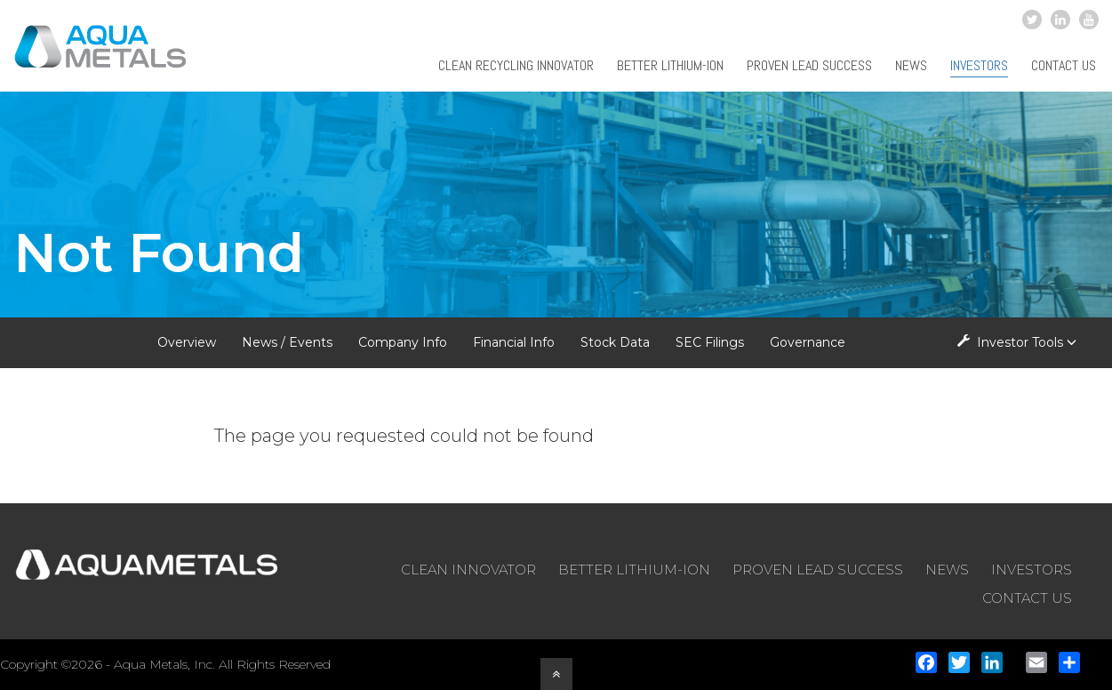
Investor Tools (1021, 342)
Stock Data (615, 342)
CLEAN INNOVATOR (468, 569)
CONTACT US (1027, 598)
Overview (186, 342)
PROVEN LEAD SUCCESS (817, 569)
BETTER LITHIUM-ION (634, 569)
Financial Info (514, 342)
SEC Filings (710, 342)
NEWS (947, 569)
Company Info (402, 342)
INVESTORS (1031, 569)
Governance (807, 342)
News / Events (287, 342)
